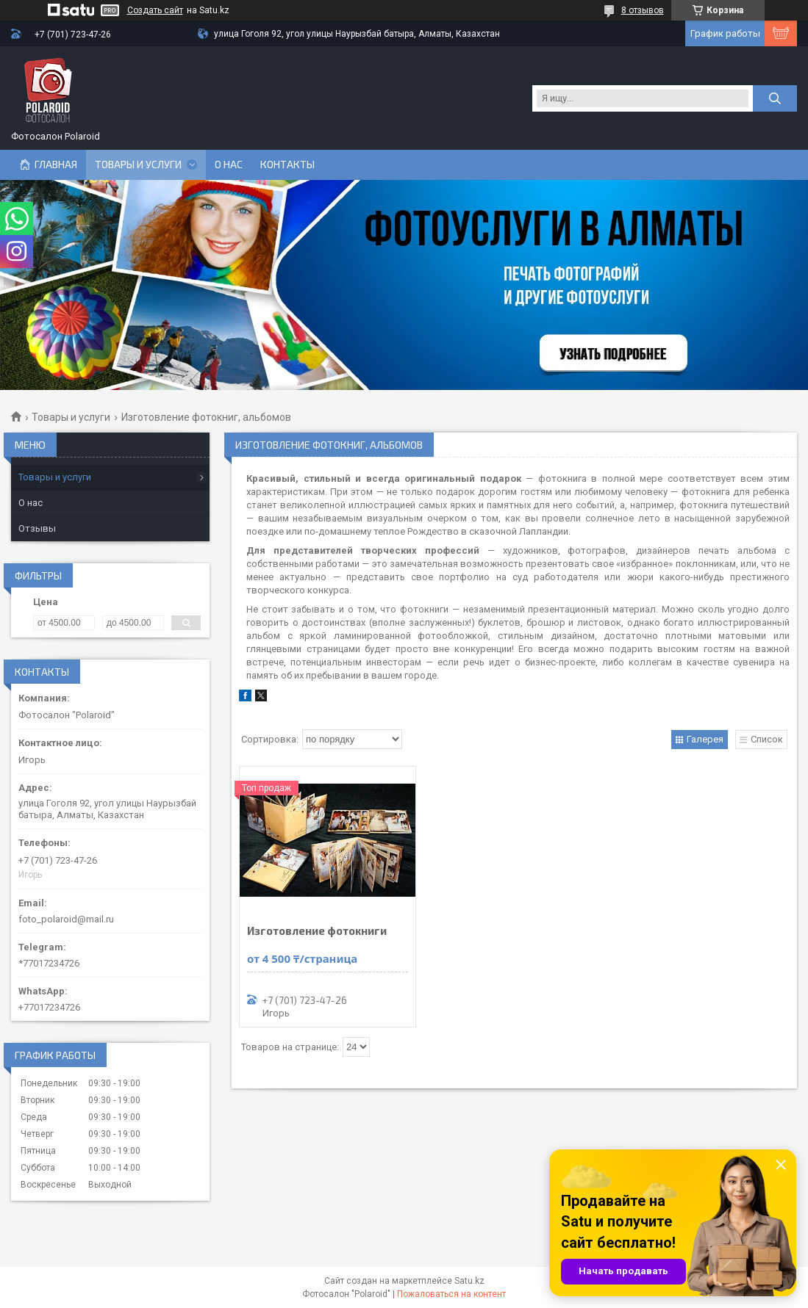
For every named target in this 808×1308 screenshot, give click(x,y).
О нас (229, 164)
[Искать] (775, 98)
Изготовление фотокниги (317, 931)
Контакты (287, 164)
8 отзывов (642, 10)
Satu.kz (469, 1281)
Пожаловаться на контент (451, 1294)
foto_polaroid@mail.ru (66, 919)
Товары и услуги (138, 164)
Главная (56, 164)
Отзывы (37, 528)
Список (767, 739)
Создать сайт (155, 10)
